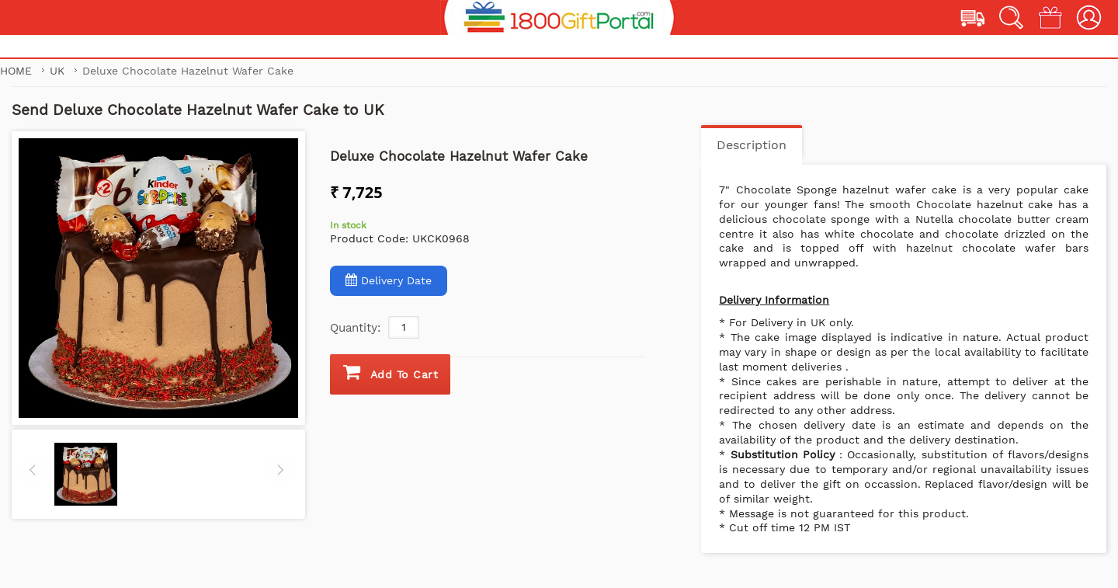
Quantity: (355, 328)
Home (16, 70)
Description (751, 144)
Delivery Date (388, 280)
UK (59, 70)
